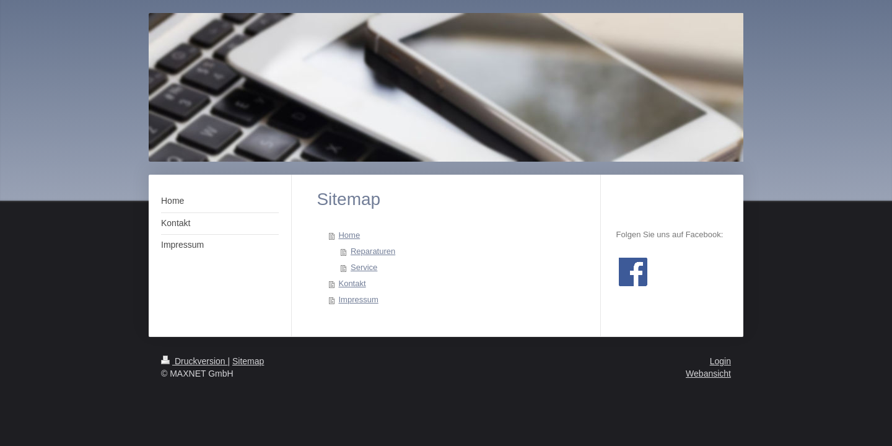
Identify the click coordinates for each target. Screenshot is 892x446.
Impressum (358, 299)
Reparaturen (373, 251)
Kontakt (351, 283)
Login (720, 361)
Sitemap (248, 361)
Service (364, 267)
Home (349, 235)
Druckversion (194, 361)
